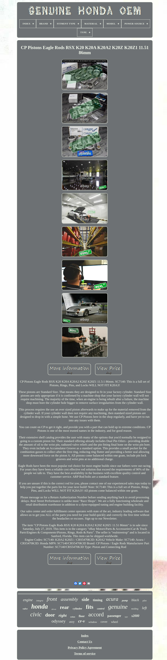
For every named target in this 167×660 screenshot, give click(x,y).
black (135, 600)
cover (104, 621)
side (85, 599)
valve (25, 608)
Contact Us (84, 641)
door (50, 615)
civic (36, 614)
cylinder (77, 608)
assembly (69, 599)
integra (39, 600)
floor (82, 616)
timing (97, 600)
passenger (114, 616)
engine (28, 600)
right (63, 615)
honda (39, 606)
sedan (72, 617)
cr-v (81, 621)
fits (89, 607)
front (52, 599)
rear (64, 607)
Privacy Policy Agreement (85, 647)
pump (125, 600)
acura (112, 599)
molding (134, 608)
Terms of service (84, 653)
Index (85, 635)
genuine (118, 606)
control (100, 608)
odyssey (58, 621)
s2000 (135, 616)
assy (72, 621)
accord (96, 614)
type (126, 617)
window (92, 622)
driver (53, 609)
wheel (114, 621)
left (144, 608)
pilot (145, 600)
